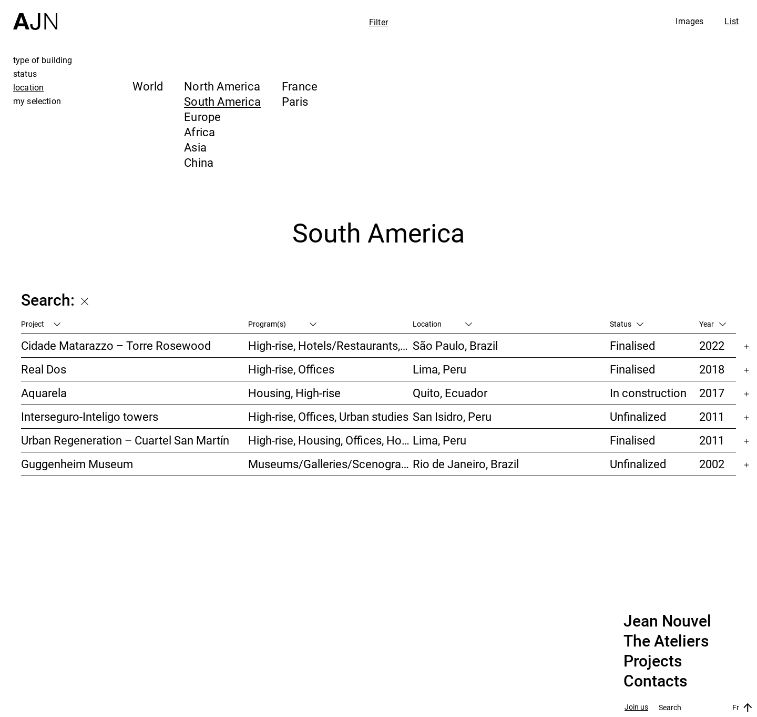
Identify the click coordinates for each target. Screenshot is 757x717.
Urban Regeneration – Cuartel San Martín (125, 440)
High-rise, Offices (291, 369)
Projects (652, 661)
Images (689, 21)
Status (626, 324)
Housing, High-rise (294, 392)
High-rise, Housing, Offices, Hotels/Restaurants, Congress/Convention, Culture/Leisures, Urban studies (330, 440)
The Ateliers (666, 641)
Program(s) (282, 324)
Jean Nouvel (667, 621)
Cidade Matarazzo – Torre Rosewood (116, 345)
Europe (202, 116)
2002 (711, 463)
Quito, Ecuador (450, 392)
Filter (378, 22)
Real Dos (43, 369)
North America (222, 86)
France (300, 86)
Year (712, 324)
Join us (636, 707)
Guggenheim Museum (77, 463)
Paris (295, 101)
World (147, 86)
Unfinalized (638, 416)
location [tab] (28, 87)
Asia (195, 147)
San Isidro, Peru (452, 416)
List (731, 21)
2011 (711, 416)
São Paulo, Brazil (455, 345)
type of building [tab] (43, 60)
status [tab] (25, 73)
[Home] (35, 15)
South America (222, 101)
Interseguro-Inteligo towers (89, 416)
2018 (711, 369)
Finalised (632, 345)
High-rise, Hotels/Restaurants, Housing (330, 345)
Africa (199, 131)
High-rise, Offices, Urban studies (328, 416)
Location (442, 324)
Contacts (655, 681)
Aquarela (44, 392)
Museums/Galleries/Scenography (330, 463)
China (198, 162)
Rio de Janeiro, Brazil (466, 463)
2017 (711, 392)
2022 (711, 345)
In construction (648, 392)
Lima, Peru (439, 369)
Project (40, 324)
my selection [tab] (37, 101)
